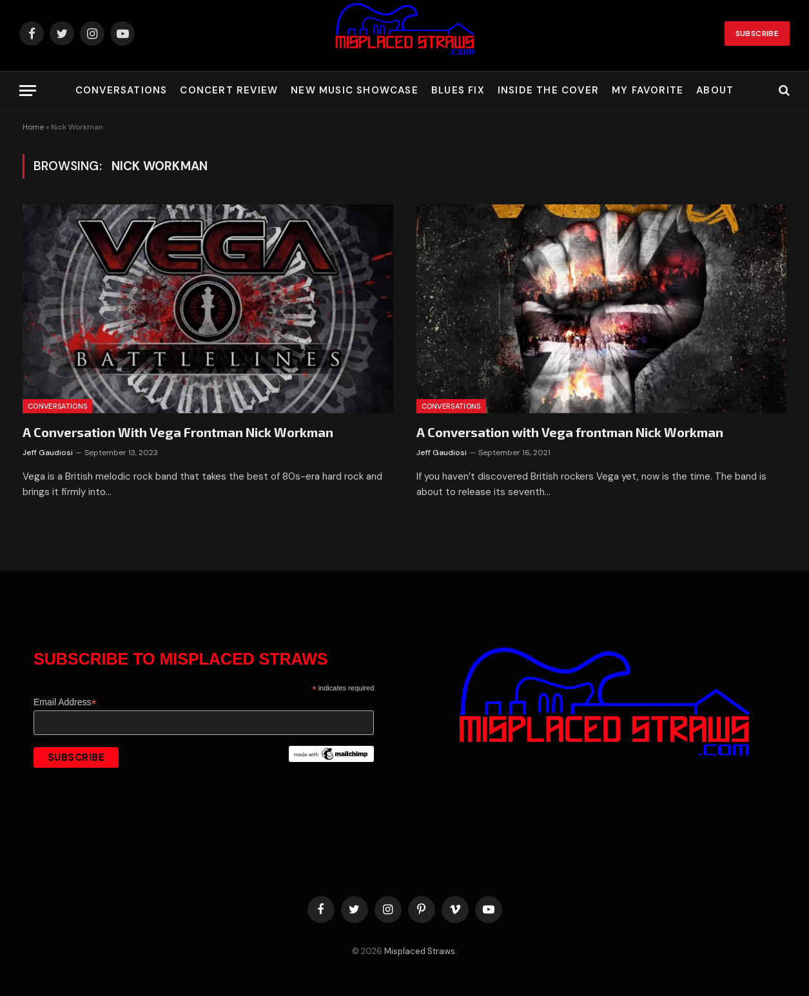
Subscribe (757, 33)
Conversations (121, 90)
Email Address (65, 702)
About (715, 90)
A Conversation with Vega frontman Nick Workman (569, 432)
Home (33, 127)
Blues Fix (458, 90)
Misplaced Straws (419, 951)
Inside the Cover (548, 90)
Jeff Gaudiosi (48, 452)
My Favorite (647, 90)
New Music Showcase (354, 90)
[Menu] (27, 90)
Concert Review (229, 90)
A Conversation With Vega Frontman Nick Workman (178, 432)
